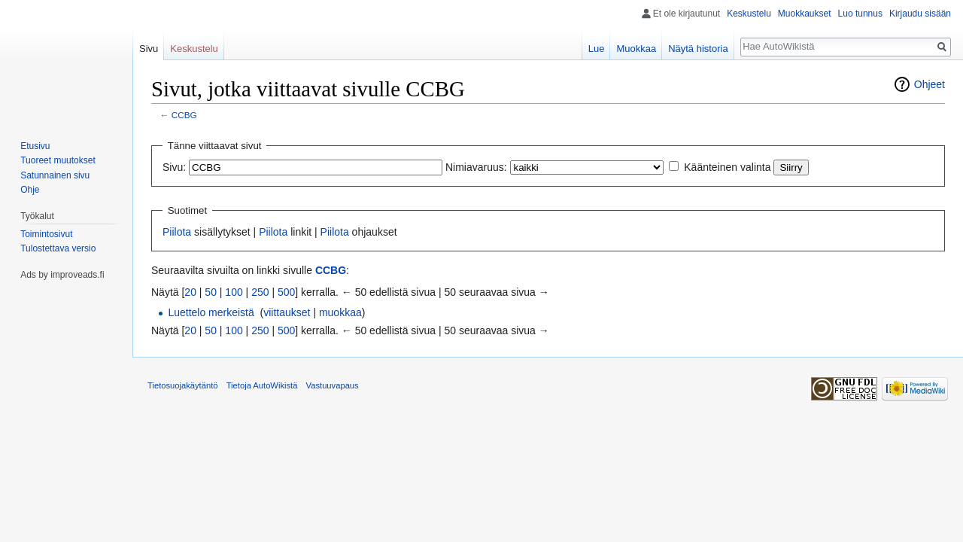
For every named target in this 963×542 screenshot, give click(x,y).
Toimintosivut (46, 234)
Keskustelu (749, 13)
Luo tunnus (860, 13)
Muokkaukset (804, 13)
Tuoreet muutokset (58, 160)
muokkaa (340, 312)
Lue (596, 48)
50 (211, 292)
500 (286, 292)
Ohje (29, 189)
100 (233, 292)
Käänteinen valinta (727, 167)
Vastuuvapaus (332, 385)
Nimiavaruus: (476, 167)
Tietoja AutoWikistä (262, 385)
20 (190, 292)
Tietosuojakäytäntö (182, 385)
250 (260, 292)
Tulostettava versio (58, 248)
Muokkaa (636, 48)
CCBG (184, 115)
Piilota (177, 232)
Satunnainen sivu (55, 175)
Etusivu (35, 146)
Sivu (148, 48)
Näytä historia (698, 48)
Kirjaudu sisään (920, 13)
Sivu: (174, 167)
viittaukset (286, 312)
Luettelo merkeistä (211, 312)
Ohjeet (929, 84)
